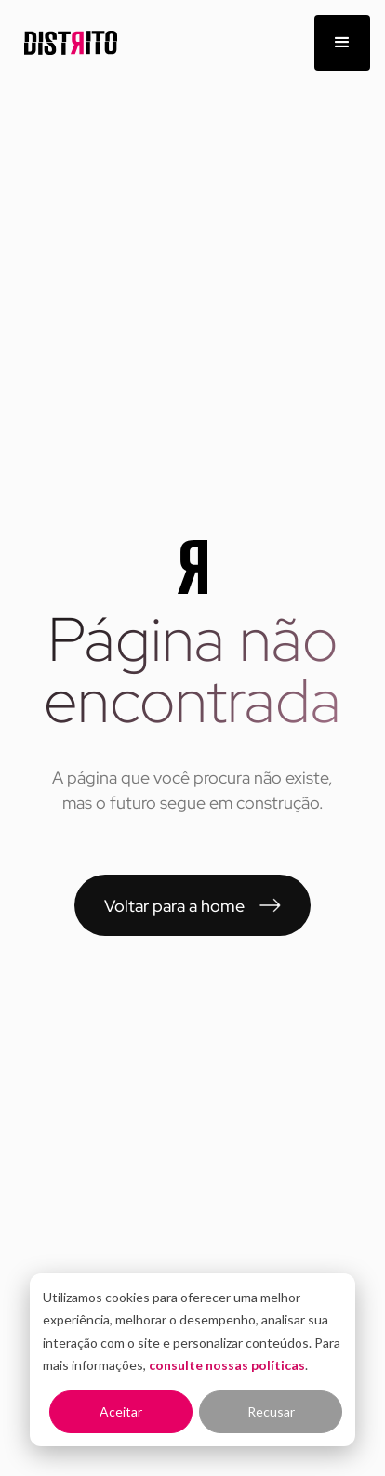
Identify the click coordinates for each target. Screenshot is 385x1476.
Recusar (271, 1411)
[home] (66, 43)
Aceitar (121, 1411)
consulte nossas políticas (227, 1365)
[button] (342, 43)
